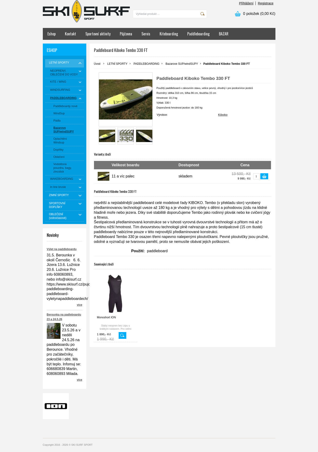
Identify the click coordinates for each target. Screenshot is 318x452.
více (79, 304)
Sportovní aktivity (97, 34)
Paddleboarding (198, 34)
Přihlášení (246, 3)
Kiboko (223, 114)
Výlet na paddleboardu (62, 249)
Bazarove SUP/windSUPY (182, 63)
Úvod (97, 63)
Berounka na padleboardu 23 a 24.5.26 (64, 317)
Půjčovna (126, 34)
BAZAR (223, 34)
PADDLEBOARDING (146, 63)
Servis (145, 34)
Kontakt (70, 34)
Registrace (266, 3)
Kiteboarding (169, 34)
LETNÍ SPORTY (117, 63)
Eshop (51, 34)
